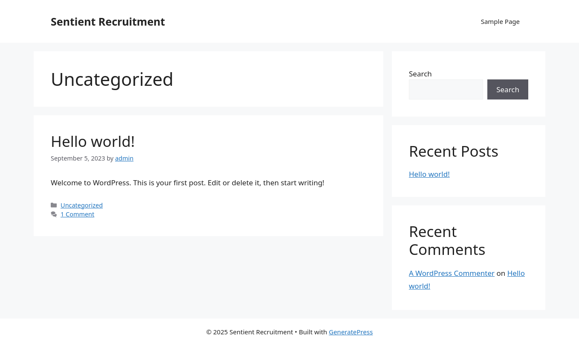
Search (420, 74)
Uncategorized (82, 205)
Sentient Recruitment (108, 21)
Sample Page (500, 21)
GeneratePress (351, 331)
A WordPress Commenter (452, 273)
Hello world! (93, 141)
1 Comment (77, 214)
